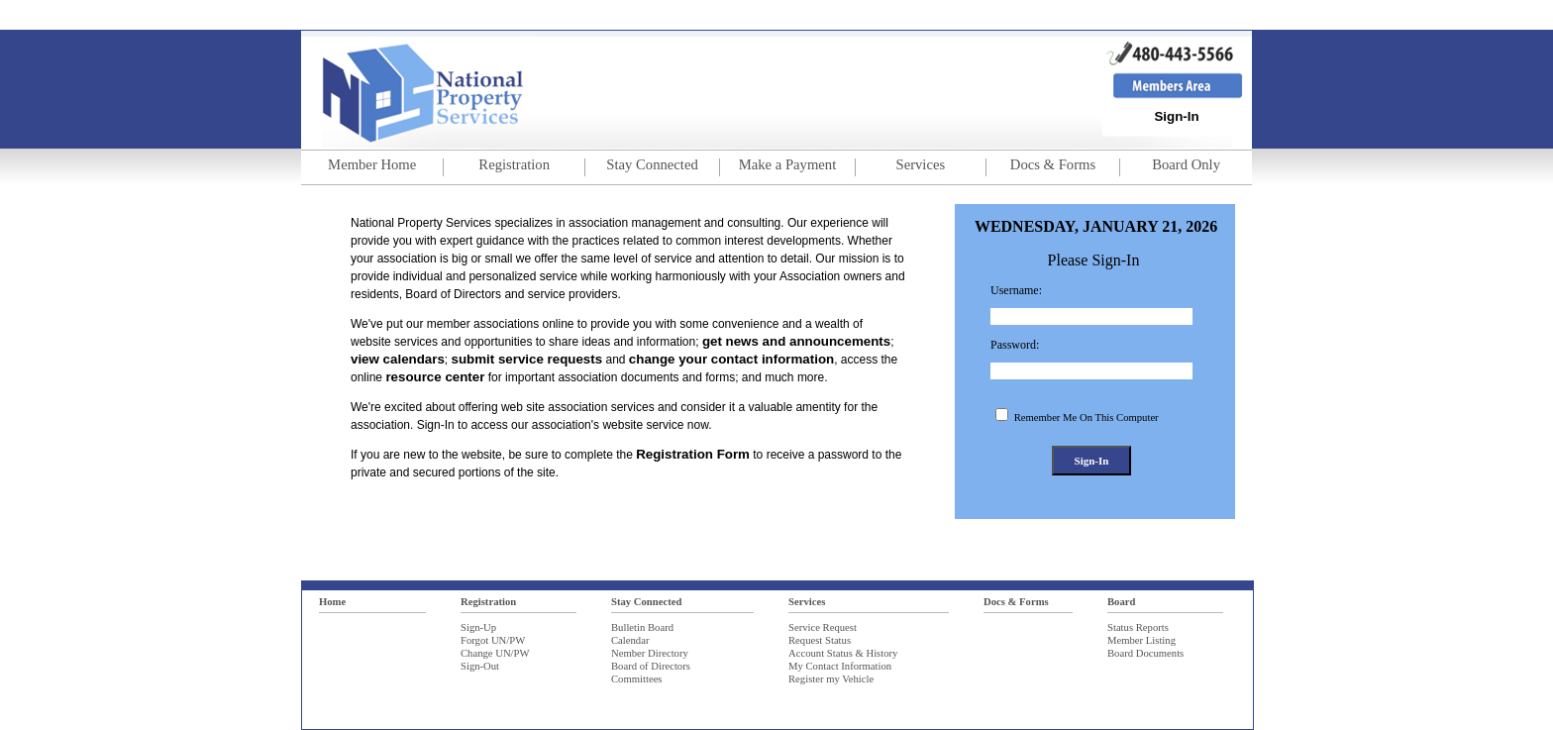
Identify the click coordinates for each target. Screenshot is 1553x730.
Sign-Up (478, 627)
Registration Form (693, 454)
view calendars (398, 359)
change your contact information (731, 359)
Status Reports (1138, 627)
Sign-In (1176, 116)
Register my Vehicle (831, 679)
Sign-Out (480, 666)
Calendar (630, 640)
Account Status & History (842, 653)
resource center (434, 376)
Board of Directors (650, 666)
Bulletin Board (642, 627)
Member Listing (1141, 640)
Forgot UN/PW (493, 640)
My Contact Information (839, 666)
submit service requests (527, 359)
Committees (637, 679)
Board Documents (1145, 653)
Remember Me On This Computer (1085, 417)
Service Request (822, 627)
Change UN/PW (495, 653)
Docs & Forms (1016, 601)
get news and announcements (796, 341)
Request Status (819, 640)
